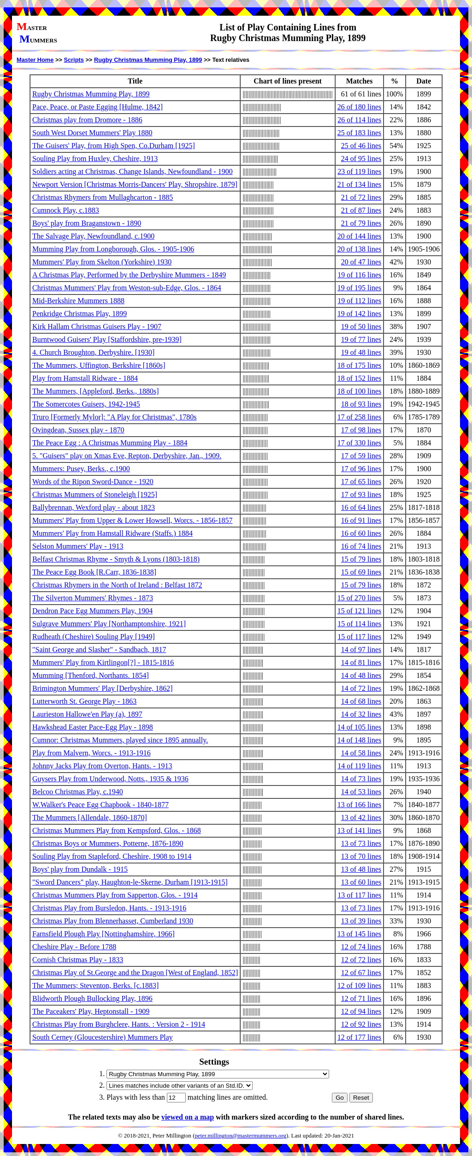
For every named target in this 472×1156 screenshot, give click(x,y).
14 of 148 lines (359, 740)
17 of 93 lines (361, 494)
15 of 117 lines (359, 637)
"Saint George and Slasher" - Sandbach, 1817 (99, 649)
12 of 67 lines (361, 972)
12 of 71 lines (361, 998)
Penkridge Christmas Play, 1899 (79, 313)
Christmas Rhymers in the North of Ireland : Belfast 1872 (117, 585)
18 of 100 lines (359, 391)
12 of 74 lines (361, 947)
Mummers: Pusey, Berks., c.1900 (81, 469)
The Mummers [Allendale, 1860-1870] (89, 817)
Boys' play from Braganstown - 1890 (86, 223)
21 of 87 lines (361, 210)
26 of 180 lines (359, 107)
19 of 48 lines (361, 352)
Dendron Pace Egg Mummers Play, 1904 (92, 611)
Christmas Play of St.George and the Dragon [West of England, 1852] (135, 972)
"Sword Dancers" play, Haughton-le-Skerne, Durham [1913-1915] (130, 882)
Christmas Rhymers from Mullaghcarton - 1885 (102, 197)
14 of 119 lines (359, 766)
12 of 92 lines (361, 1024)
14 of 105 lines (359, 727)
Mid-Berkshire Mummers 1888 (78, 301)
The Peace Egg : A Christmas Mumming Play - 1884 (109, 443)
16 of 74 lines (361, 546)
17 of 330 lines (359, 443)
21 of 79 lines (361, 223)
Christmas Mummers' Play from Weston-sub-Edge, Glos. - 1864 (126, 288)
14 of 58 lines (361, 753)
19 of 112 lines (359, 301)
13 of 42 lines (361, 817)
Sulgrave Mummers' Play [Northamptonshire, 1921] (109, 624)
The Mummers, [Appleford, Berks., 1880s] (95, 391)
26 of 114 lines (359, 120)
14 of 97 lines (361, 649)
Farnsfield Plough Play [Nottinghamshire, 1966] (103, 934)
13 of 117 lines (359, 895)
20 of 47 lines (361, 262)
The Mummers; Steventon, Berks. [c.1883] (95, 985)
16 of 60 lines (361, 533)
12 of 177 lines (359, 1037)
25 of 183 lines (359, 133)
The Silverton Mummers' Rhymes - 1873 (92, 598)
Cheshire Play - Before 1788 (74, 947)
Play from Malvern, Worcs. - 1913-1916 (91, 753)
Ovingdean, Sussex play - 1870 (78, 430)
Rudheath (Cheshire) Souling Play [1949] (93, 637)
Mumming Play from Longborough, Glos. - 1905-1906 (113, 249)
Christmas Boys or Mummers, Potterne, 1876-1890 (107, 843)
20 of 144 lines (359, 236)
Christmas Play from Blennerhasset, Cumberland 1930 (112, 921)
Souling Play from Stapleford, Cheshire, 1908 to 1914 (111, 856)
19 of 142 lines (359, 313)
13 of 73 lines (361, 843)
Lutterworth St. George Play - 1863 (84, 701)
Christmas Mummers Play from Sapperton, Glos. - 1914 (115, 895)
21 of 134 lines (359, 184)
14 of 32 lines (361, 714)
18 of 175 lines (359, 365)
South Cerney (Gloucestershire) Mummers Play (102, 1037)
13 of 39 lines (361, 921)
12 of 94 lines (361, 1011)
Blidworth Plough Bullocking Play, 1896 (92, 998)
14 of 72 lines (361, 688)
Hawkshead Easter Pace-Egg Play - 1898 (92, 727)
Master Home (35, 59)
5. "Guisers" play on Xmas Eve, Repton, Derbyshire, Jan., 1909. (126, 456)
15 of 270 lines (359, 598)
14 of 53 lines (361, 792)
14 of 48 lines (361, 675)
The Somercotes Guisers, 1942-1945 (86, 404)
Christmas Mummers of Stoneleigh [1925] (94, 494)
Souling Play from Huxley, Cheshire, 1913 (95, 158)
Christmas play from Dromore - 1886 (87, 120)
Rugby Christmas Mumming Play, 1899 (148, 59)
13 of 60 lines (361, 882)
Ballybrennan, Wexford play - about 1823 (93, 507)
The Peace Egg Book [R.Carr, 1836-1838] (94, 572)
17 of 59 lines (361, 456)
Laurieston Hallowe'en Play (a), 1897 (87, 714)
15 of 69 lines (361, 572)
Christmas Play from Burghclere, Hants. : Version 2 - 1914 (118, 1024)
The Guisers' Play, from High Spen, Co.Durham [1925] (113, 146)
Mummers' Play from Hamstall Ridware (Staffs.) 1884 (112, 533)
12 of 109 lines (359, 985)
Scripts (73, 59)
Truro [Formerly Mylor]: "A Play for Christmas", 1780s (114, 417)
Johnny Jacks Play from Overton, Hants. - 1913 (102, 766)
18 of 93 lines (361, 404)
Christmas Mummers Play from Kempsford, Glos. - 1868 (116, 830)
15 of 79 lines (361, 559)
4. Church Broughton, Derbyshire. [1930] (93, 352)
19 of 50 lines (361, 326)
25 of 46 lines (361, 146)
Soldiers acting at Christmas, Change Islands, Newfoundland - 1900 (132, 171)
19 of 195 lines (359, 288)
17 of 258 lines (359, 417)
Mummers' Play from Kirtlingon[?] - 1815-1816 (103, 662)
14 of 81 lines (361, 662)
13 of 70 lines (361, 856)
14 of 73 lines (361, 779)
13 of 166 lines (359, 805)
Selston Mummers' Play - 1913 (78, 546)
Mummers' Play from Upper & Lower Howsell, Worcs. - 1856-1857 (132, 520)
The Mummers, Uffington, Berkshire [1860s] (98, 365)
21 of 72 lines (361, 197)
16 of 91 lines (361, 520)
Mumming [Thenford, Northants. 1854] (90, 675)
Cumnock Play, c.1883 (65, 210)
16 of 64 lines (361, 507)
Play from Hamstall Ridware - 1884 (85, 378)
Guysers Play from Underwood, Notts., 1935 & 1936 (110, 779)
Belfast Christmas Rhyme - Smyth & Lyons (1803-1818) (116, 559)
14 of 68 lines (361, 701)
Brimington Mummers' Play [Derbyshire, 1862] (102, 688)
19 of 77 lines (361, 339)
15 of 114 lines (359, 624)
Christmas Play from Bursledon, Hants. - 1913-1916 (109, 908)
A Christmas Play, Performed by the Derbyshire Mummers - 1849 (129, 275)
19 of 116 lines (359, 275)
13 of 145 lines (359, 934)
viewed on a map (187, 1117)
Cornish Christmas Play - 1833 (77, 960)
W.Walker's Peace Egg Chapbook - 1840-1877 (100, 805)
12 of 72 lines (361, 960)
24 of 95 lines (361, 158)
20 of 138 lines (359, 249)
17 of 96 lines (361, 469)
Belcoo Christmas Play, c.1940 (77, 792)
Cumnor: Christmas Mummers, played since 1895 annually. (120, 740)
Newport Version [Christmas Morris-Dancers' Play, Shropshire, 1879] (134, 184)
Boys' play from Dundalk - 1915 (80, 869)
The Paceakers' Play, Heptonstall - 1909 (90, 1011)
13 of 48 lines (361, 869)
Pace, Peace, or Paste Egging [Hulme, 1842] (97, 107)
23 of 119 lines (359, 171)
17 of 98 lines (361, 430)
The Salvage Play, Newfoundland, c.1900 (93, 236)
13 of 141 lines (359, 830)
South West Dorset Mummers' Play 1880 (92, 133)
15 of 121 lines (359, 611)
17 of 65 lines (361, 481)
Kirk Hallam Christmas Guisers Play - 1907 (96, 326)
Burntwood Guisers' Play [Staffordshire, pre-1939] (107, 339)
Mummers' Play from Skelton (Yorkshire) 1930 (101, 262)
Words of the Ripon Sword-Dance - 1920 (92, 481)
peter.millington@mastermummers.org (240, 1135)
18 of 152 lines (359, 378)
